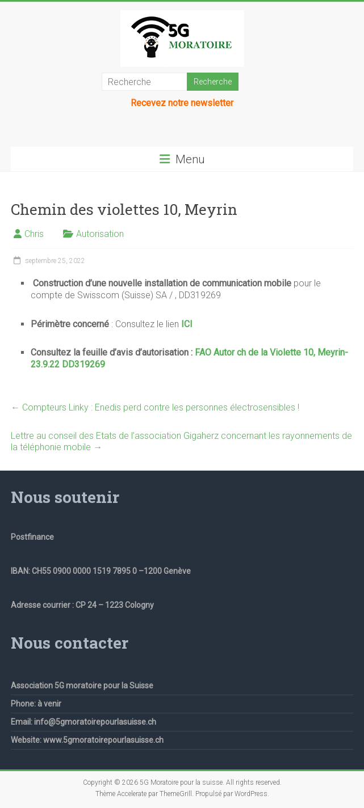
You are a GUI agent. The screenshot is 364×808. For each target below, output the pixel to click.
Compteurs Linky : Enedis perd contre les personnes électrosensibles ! (155, 407)
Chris (34, 234)
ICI (187, 324)
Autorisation (100, 234)
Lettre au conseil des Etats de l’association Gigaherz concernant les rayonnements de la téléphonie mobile (181, 441)
